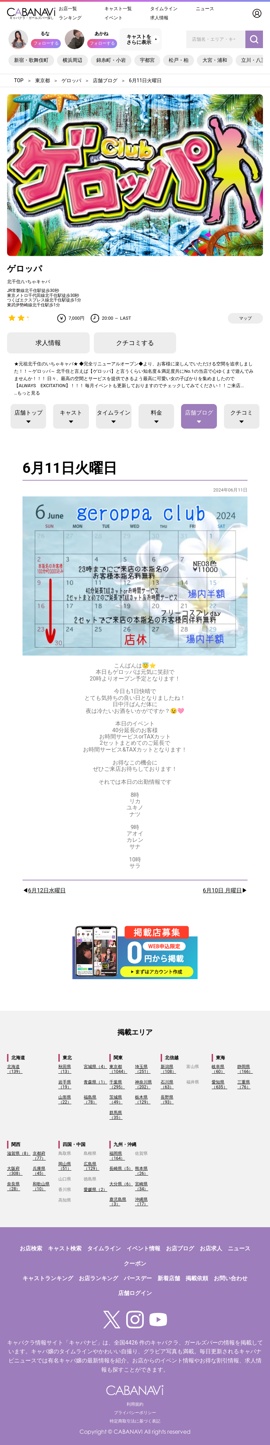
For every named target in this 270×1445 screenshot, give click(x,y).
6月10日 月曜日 (222, 890)
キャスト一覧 (118, 8)
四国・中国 (74, 1144)
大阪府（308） (14, 1171)
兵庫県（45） (39, 1171)
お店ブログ (180, 1248)
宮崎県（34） (141, 1186)
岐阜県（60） (218, 1069)
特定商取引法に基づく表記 (135, 1421)
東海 (220, 1057)
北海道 (18, 1057)
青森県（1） (95, 1082)
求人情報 (159, 17)
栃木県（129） (142, 1100)
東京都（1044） (118, 1069)
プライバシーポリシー (135, 1412)
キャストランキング (47, 1278)
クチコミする (135, 342)
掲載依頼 (197, 1278)
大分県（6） (121, 1184)
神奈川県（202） (143, 1084)
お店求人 (211, 1248)
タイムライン (164, 8)
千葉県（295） (117, 1084)
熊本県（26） (141, 1171)
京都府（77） (39, 1156)
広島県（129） (91, 1166)
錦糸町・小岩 (111, 60)
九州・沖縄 (125, 1144)
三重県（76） (244, 1084)
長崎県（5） (121, 1168)
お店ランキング (98, 1278)
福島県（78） (90, 1100)
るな (45, 33)
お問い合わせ (231, 1278)
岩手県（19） (65, 1084)
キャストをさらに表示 (139, 39)
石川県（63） (167, 1084)
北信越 (172, 1057)
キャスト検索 (65, 1248)
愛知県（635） (219, 1084)
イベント (113, 17)
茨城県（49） (116, 1100)
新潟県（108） (168, 1069)
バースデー (138, 1278)
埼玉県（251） (142, 1069)
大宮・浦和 (214, 60)
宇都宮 (147, 60)
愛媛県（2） (95, 1189)
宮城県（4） (95, 1066)
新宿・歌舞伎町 (31, 60)
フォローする (46, 43)
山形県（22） (65, 1100)
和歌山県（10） (41, 1186)
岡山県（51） (65, 1166)
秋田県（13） (65, 1069)
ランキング (70, 17)
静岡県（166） (245, 1069)
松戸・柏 (178, 60)
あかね (101, 33)
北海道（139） (14, 1069)
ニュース (205, 8)
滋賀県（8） (19, 1153)
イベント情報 (143, 1248)
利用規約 (135, 1404)
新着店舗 (169, 1278)
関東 (118, 1057)
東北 (67, 1057)
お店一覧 (68, 8)
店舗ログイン (135, 1293)
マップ (245, 318)
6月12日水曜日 (47, 890)
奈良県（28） (13, 1186)
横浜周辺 (72, 60)
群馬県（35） (116, 1115)
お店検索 (31, 1248)
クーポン (135, 1263)
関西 (15, 1144)
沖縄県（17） (141, 1202)
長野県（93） (167, 1100)
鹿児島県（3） (117, 1202)
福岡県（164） (117, 1156)
